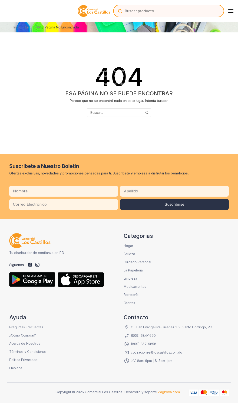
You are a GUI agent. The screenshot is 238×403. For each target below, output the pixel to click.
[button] (231, 11)
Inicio (17, 27)
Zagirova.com (169, 392)
